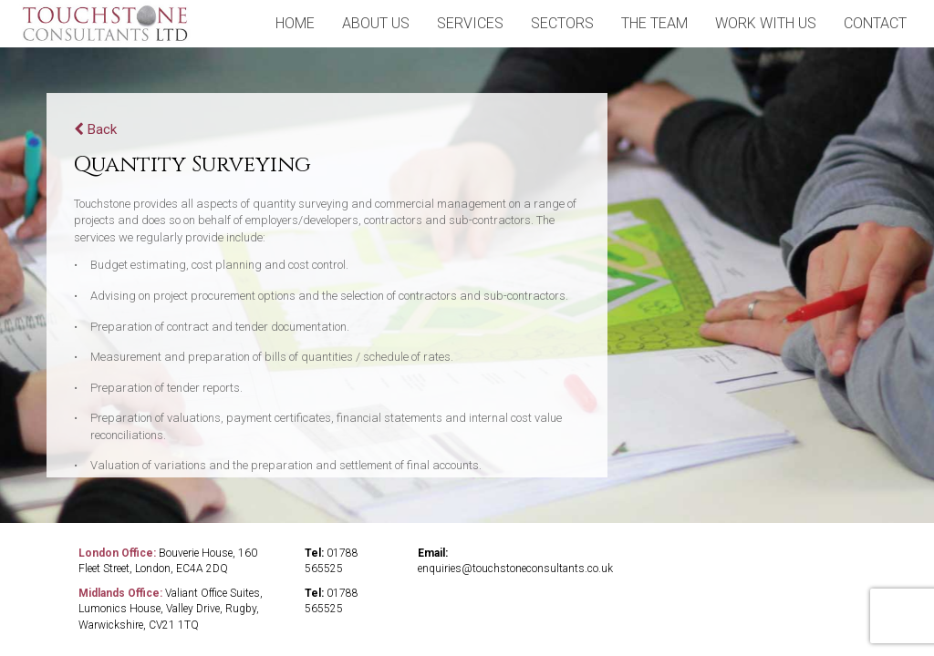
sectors (562, 23)
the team (654, 23)
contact (875, 23)
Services (470, 23)
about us (376, 23)
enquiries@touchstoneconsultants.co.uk (515, 568)
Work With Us (765, 23)
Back (95, 129)
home (295, 23)
